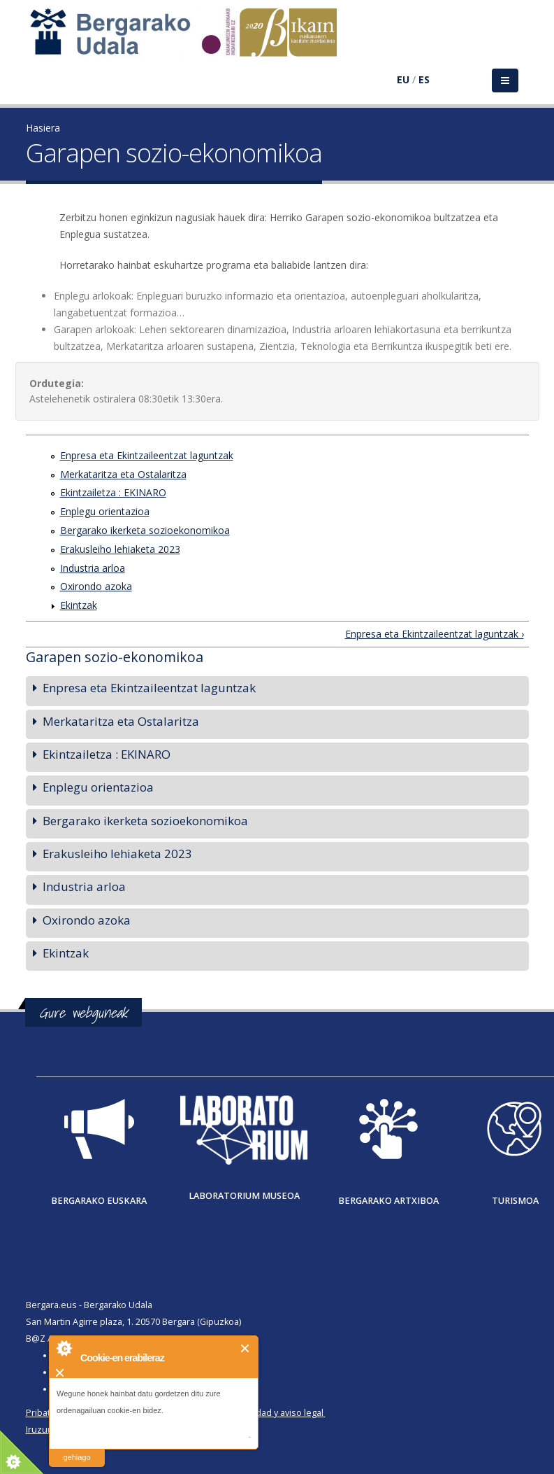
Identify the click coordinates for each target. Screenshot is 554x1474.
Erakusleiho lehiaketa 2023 (120, 549)
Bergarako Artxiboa (388, 1201)
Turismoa (515, 1201)
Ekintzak (78, 605)
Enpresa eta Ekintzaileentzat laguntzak (146, 455)
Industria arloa (92, 568)
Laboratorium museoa (244, 1196)
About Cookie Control (64, 1348)
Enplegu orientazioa (105, 511)
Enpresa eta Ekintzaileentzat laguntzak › (434, 633)
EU (403, 79)
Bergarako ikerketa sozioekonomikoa (145, 530)
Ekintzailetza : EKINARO (113, 492)
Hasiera (43, 127)
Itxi (245, 1348)
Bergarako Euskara (99, 1201)
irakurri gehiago (76, 1448)
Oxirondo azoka (96, 586)
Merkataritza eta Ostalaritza (123, 474)
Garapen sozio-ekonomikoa (114, 656)
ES (424, 79)
